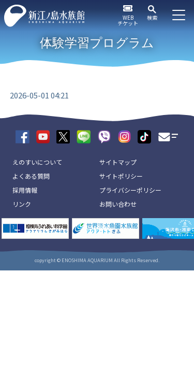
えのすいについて (37, 161)
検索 (152, 17)
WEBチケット (127, 20)
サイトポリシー (121, 175)
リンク (21, 203)
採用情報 (24, 189)
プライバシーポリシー (130, 189)
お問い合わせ (118, 203)
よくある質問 (31, 175)
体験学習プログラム (97, 43)
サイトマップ (118, 161)
